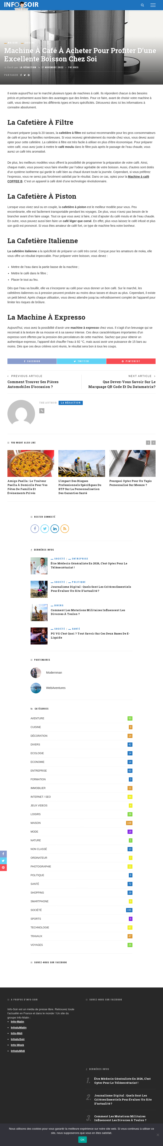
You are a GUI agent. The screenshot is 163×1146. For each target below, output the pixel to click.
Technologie (81, 927)
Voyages (81, 945)
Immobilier (81, 788)
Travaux (81, 936)
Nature (81, 840)
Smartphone (81, 901)
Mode (81, 832)
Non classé (81, 849)
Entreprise (80, 558)
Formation (81, 779)
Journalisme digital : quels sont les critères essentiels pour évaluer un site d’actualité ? (123, 1099)
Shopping (81, 893)
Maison (13, 42)
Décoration (81, 736)
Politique (79, 582)
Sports (81, 919)
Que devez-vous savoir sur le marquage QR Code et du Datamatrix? (122, 384)
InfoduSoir (18, 1039)
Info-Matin (17, 1021)
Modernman (54, 672)
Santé (76, 629)
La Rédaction (28, 67)
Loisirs (81, 814)
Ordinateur (81, 858)
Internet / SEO (81, 797)
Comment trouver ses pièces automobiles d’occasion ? (33, 384)
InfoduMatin (19, 1027)
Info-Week (17, 1045)
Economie (81, 762)
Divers (59, 605)
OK (82, 1139)
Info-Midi (16, 1033)
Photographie (81, 866)
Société (59, 558)
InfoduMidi (18, 1051)
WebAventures (55, 687)
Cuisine (30, 42)
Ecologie (81, 753)
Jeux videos (81, 805)
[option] (30, 472)
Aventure (81, 718)
